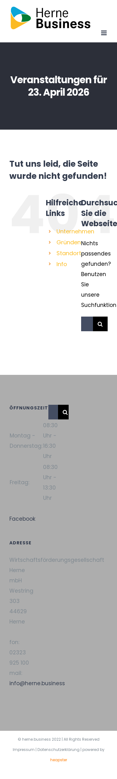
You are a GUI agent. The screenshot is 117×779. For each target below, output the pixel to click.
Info (61, 264)
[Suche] (100, 324)
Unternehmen (75, 231)
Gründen (68, 242)
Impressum (24, 749)
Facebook (22, 519)
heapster (58, 759)
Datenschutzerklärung (58, 749)
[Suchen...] (87, 324)
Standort (68, 253)
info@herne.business (37, 683)
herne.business (36, 739)
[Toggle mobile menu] (104, 33)
